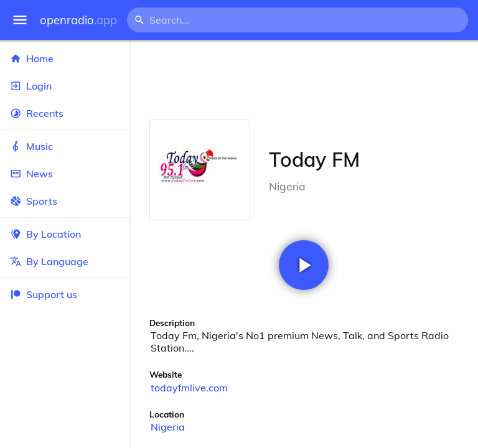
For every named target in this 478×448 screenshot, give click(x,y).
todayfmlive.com (189, 387)
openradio (78, 20)
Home (64, 58)
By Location (64, 234)
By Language (64, 261)
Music (64, 146)
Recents (64, 113)
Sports (64, 201)
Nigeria (168, 427)
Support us (43, 294)
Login (64, 86)
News (64, 173)
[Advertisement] (303, 80)
